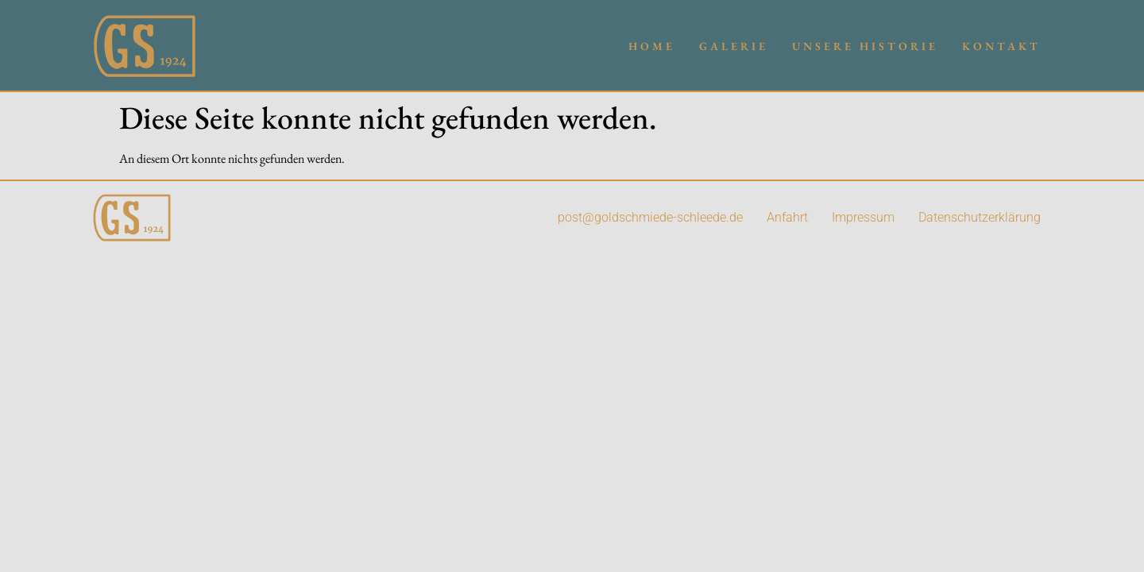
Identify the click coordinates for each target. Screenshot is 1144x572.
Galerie (733, 46)
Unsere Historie (865, 46)
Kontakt (1001, 46)
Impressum (863, 217)
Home (651, 46)
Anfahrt (787, 217)
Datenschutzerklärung (979, 217)
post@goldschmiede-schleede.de (650, 217)
